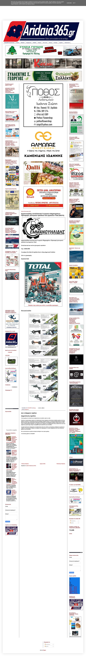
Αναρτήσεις (72, 520)
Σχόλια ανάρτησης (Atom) (31, 465)
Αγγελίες (61, 42)
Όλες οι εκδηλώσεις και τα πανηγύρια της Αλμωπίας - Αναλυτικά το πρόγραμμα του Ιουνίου (11, 481)
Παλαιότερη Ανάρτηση (61, 463)
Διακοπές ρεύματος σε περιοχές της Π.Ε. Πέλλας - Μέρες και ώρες (14, 492)
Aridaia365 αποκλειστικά (9, 42)
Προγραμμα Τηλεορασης (9, 408)
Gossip (50, 42)
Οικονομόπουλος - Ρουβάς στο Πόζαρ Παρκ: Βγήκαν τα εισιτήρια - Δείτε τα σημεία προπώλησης (11, 466)
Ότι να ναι (45, 42)
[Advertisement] (43, 11)
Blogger (44, 650)
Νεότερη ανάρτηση (25, 463)
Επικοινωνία (67, 42)
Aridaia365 (10, 352)
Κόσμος (39, 42)
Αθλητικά (22, 42)
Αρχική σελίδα (42, 463)
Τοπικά (17, 42)
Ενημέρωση (28, 42)
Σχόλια (72, 522)
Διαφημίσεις (27, 409)
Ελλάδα (34, 42)
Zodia (81, 552)
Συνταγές (55, 42)
